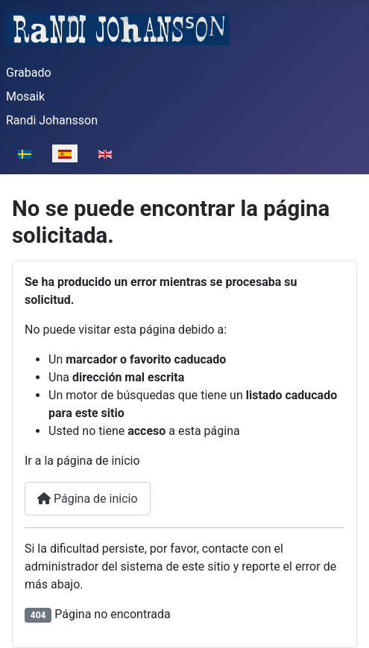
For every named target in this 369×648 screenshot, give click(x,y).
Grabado (28, 73)
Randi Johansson (52, 120)
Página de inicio (87, 499)
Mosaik (25, 96)
